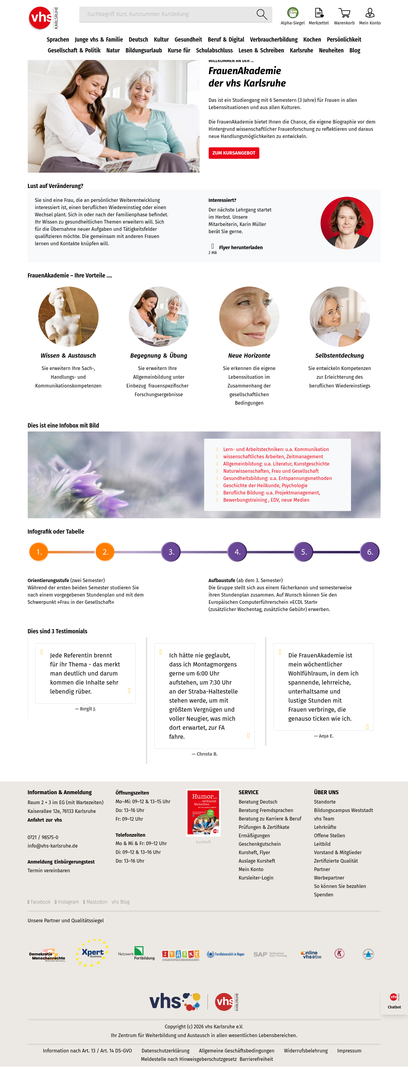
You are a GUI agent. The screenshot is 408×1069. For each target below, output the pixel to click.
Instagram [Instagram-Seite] (68, 904)
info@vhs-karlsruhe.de (53, 848)
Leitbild (322, 847)
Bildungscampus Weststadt (343, 813)
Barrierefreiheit (256, 1061)
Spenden (324, 897)
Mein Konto (251, 872)
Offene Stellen (329, 838)
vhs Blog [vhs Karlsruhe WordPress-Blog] (121, 904)
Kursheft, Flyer (254, 855)
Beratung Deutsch (258, 804)
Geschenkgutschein (260, 847)
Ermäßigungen (254, 838)
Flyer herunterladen (236, 250)
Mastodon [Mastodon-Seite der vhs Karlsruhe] (97, 904)
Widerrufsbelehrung (306, 1053)
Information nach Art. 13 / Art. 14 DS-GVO (87, 1053)
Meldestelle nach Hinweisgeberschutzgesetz (188, 1061)
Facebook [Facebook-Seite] (40, 904)
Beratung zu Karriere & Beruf (270, 821)
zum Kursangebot (234, 155)
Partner (322, 872)
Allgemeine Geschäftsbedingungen (236, 1053)
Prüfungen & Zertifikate (264, 830)
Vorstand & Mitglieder (338, 855)
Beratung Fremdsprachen (266, 813)
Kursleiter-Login (256, 880)
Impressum (349, 1053)
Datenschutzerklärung (166, 1053)
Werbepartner (329, 880)
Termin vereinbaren (49, 873)
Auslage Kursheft (257, 864)
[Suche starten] (259, 16)
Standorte (325, 804)
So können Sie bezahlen (340, 889)
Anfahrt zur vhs (45, 822)
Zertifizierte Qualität (336, 864)
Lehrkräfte (325, 830)
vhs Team (324, 821)
